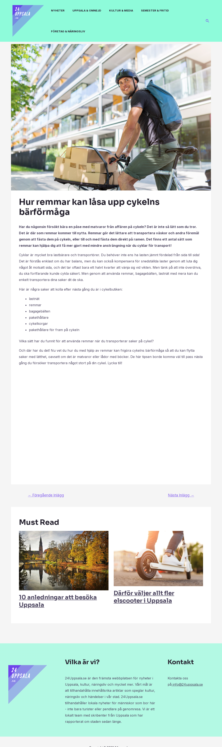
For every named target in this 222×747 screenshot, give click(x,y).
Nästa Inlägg (181, 495)
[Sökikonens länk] (208, 21)
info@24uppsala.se (187, 684)
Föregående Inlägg (46, 495)
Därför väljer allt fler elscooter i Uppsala (144, 597)
